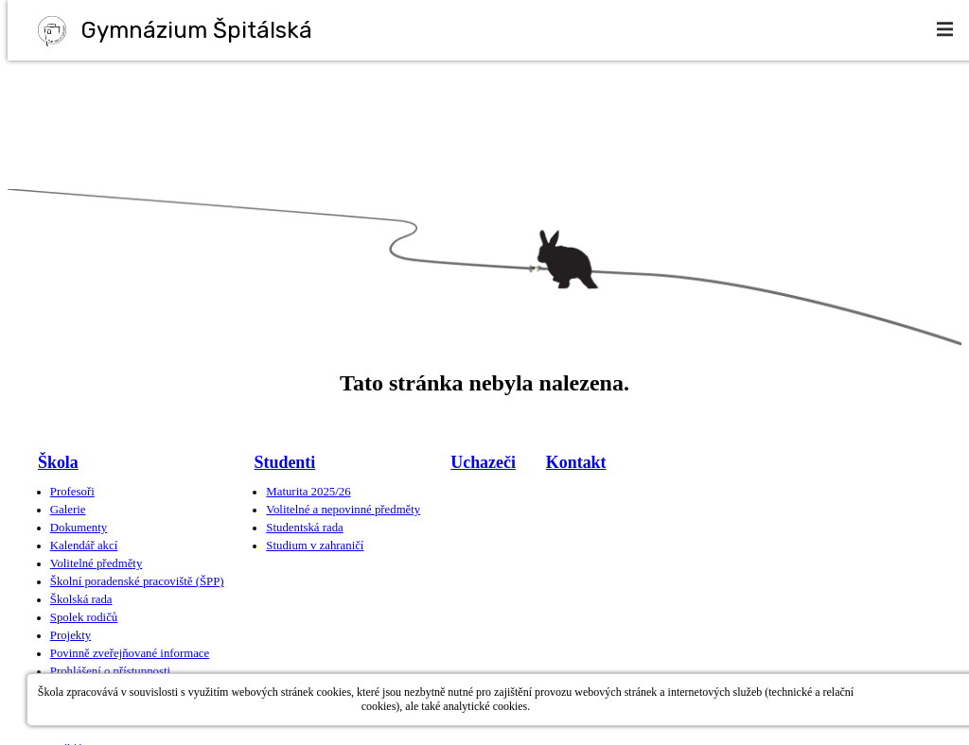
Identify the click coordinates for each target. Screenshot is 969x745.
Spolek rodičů (83, 617)
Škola (58, 462)
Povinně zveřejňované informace (129, 653)
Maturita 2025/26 (308, 491)
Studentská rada (304, 527)
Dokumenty (78, 527)
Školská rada (81, 599)
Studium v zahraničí (314, 545)
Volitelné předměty (96, 563)
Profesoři (72, 491)
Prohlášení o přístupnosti (110, 671)
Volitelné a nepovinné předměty (343, 509)
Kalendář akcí (83, 545)
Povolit (913, 699)
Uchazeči (483, 462)
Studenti (285, 462)
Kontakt (576, 462)
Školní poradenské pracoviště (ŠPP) (137, 581)
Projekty (70, 635)
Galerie (68, 509)
